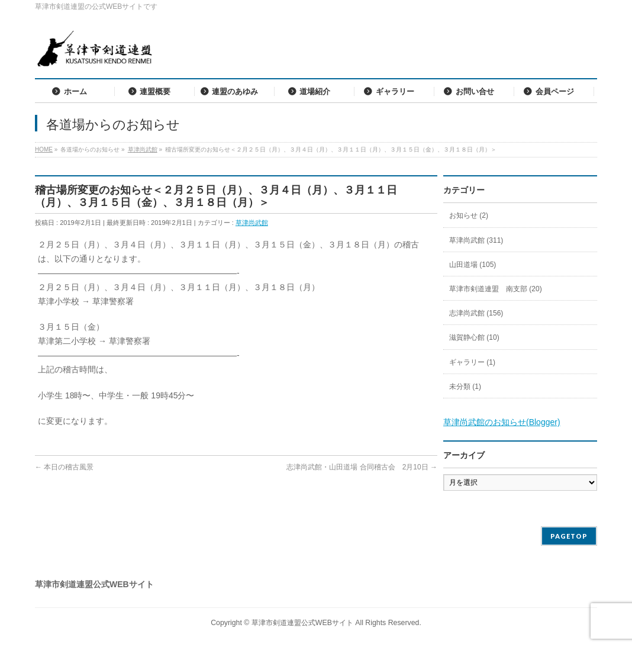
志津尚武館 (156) (476, 313)
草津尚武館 (252, 222)
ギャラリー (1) (472, 362)
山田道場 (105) (472, 264)
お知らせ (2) (468, 215)
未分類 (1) (465, 386)
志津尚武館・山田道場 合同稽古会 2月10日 (361, 467)
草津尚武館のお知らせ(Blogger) (501, 422)
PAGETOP (569, 536)
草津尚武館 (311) (476, 240)
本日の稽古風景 (64, 467)
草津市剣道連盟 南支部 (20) (495, 289)
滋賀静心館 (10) (474, 337)
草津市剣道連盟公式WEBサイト (302, 623)
